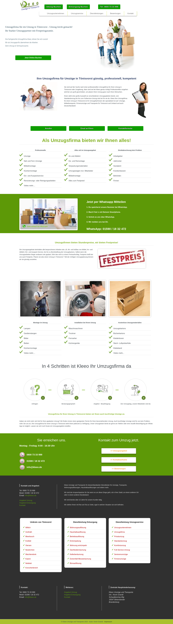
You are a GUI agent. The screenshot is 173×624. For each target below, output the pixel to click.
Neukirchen (29, 550)
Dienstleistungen (96, 13)
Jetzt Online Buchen (33, 58)
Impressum (108, 622)
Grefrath (28, 532)
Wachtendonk (30, 554)
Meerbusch (29, 536)
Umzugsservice (77, 13)
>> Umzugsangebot (118, 451)
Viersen (28, 545)
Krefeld (28, 541)
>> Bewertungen (119, 469)
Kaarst (28, 559)
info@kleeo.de (30, 495)
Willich (28, 527)
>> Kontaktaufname (118, 460)
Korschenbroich (31, 568)
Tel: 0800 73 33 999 (109, 7)
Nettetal (28, 563)
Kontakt (22, 505)
